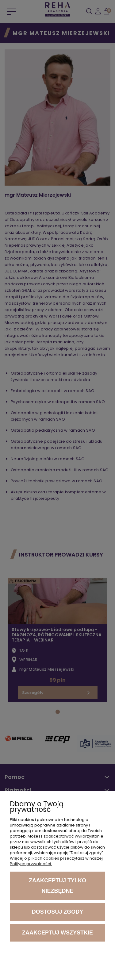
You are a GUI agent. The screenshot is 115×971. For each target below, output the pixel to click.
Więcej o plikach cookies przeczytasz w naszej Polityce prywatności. (56, 861)
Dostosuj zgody (57, 912)
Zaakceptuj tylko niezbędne (57, 885)
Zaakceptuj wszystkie (57, 933)
